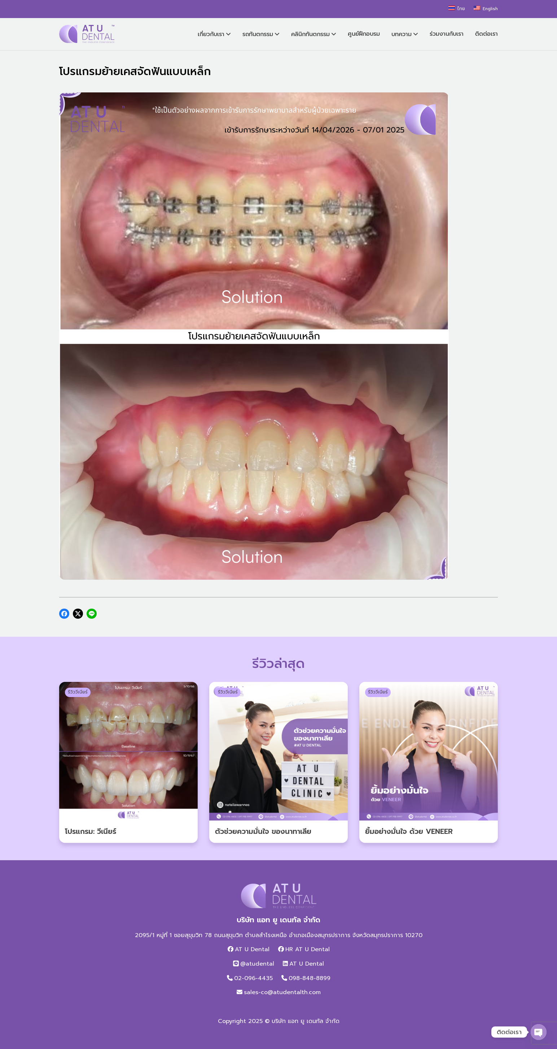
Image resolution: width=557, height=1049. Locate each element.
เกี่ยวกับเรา (211, 34)
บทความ (401, 34)
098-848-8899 (309, 978)
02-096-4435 (253, 978)
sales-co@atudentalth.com (282, 992)
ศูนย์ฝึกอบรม (364, 34)
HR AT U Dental (307, 949)
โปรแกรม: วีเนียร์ (90, 831)
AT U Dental (252, 949)
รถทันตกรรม (257, 34)
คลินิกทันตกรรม (310, 34)
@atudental (257, 963)
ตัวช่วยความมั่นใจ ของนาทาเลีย (263, 831)
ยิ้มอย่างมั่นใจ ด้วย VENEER (409, 831)
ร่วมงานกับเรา (447, 34)
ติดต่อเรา (486, 34)
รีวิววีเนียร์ (78, 692)
